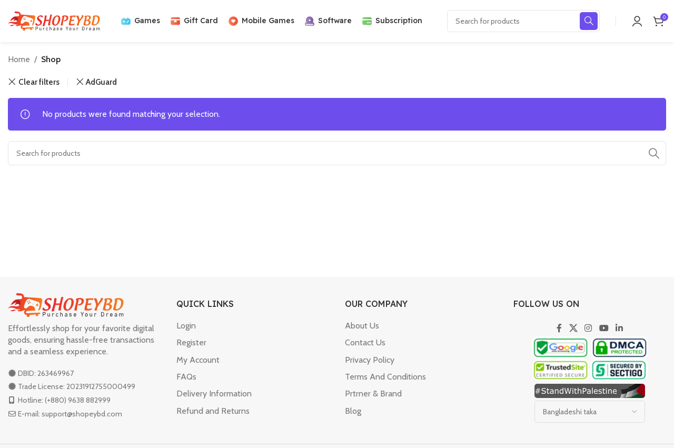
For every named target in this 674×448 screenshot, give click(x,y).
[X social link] (573, 328)
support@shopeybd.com (82, 414)
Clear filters (39, 82)
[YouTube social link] (604, 328)
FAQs (186, 377)
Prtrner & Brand (373, 394)
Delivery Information (214, 394)
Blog (353, 411)
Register (191, 342)
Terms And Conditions (385, 377)
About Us (362, 326)
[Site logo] (54, 20)
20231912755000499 (100, 386)
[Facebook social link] (559, 328)
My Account (198, 360)
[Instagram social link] (588, 328)
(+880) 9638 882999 (78, 400)
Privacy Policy (369, 360)
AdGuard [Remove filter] (101, 82)
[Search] (523, 21)
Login (186, 326)
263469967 (55, 373)
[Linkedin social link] (619, 328)
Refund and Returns (213, 411)
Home (19, 59)
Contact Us (365, 342)
